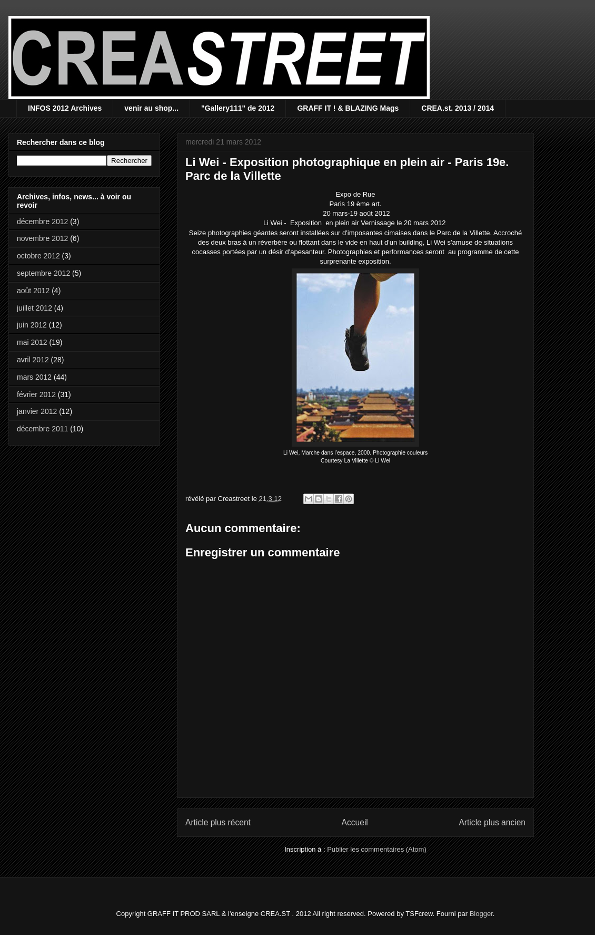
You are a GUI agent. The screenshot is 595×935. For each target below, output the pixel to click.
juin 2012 (32, 325)
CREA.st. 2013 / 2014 (457, 108)
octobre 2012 (38, 256)
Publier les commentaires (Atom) (377, 849)
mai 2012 (32, 342)
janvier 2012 (37, 411)
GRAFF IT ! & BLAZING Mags (348, 108)
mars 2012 (34, 377)
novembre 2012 (42, 238)
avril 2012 (33, 359)
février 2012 (36, 394)
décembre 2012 (42, 221)
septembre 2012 (43, 273)
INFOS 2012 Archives (65, 108)
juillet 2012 (34, 308)
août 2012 (33, 290)
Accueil (355, 822)
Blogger (481, 914)
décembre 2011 (42, 429)
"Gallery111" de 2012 (237, 108)
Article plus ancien (492, 822)
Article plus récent (218, 822)
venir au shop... (151, 108)
